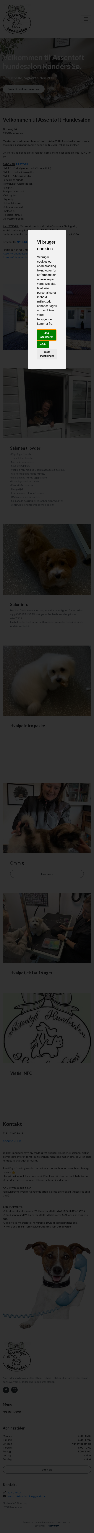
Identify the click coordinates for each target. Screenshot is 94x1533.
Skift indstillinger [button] (47, 354)
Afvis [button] (43, 344)
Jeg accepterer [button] (46, 335)
